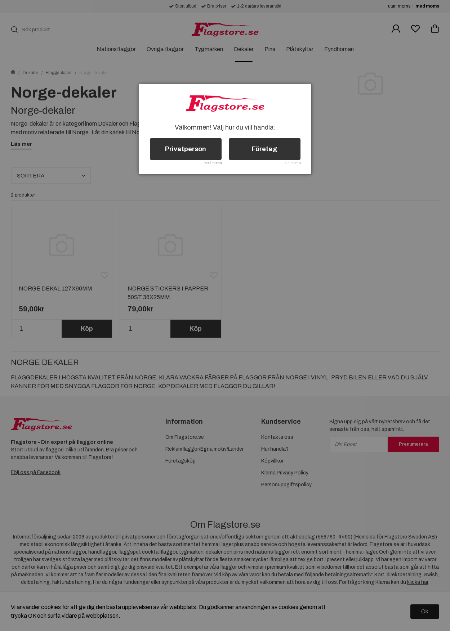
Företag (264, 149)
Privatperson (185, 149)
